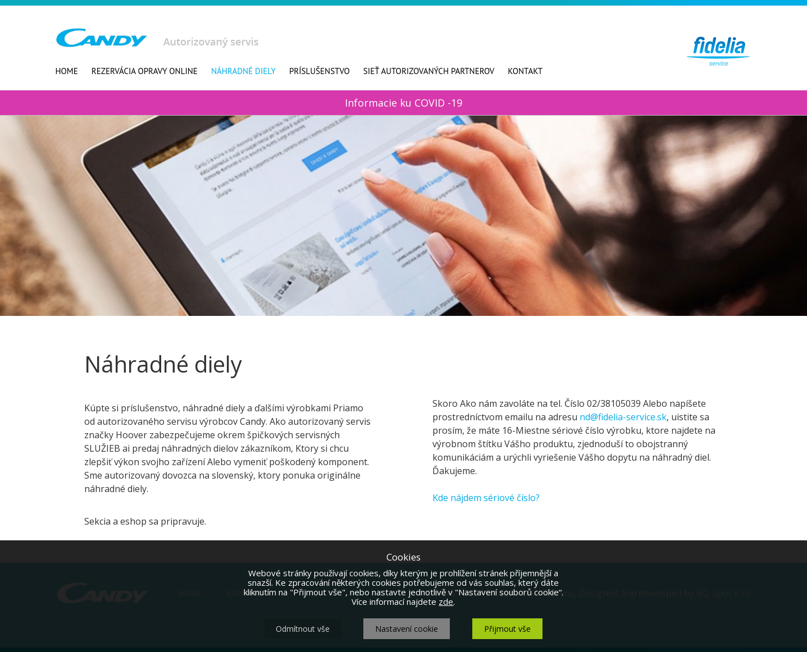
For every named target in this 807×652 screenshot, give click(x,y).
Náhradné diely (243, 71)
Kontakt (525, 71)
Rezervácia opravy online (145, 71)
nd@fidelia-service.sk (623, 417)
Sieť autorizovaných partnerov (428, 71)
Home (67, 71)
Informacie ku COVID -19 (403, 102)
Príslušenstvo (319, 71)
